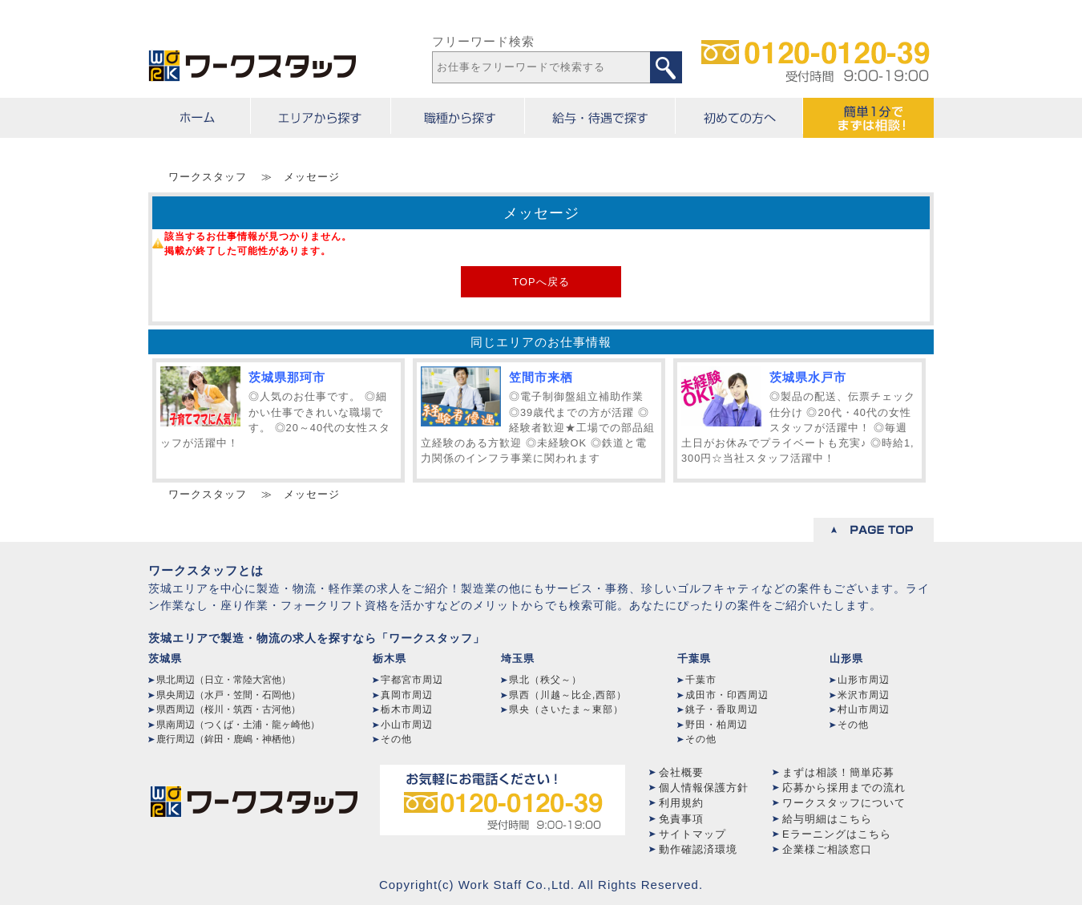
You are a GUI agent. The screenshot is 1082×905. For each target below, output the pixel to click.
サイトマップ (692, 834)
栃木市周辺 (407, 709)
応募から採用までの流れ (844, 788)
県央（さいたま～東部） (566, 709)
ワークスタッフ (207, 177)
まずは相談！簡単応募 (838, 772)
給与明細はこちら (827, 819)
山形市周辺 (864, 679)
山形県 (846, 658)
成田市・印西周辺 (727, 695)
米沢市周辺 (864, 695)
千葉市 (701, 679)
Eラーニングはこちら (836, 834)
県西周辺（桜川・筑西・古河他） (228, 709)
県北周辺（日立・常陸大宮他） (223, 679)
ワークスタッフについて (844, 803)
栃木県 (389, 658)
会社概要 (681, 772)
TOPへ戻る (540, 282)
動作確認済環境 (698, 849)
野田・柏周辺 (716, 724)
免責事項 (681, 819)
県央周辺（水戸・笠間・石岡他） (228, 695)
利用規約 (681, 803)
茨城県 (165, 658)
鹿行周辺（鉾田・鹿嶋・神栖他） (228, 739)
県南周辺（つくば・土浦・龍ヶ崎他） (238, 724)
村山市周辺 (864, 709)
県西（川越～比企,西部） (568, 695)
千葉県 (694, 658)
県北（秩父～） (545, 679)
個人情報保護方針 (704, 788)
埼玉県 (518, 658)
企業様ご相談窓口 (827, 849)
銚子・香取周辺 (721, 709)
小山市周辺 (407, 724)
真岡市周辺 (407, 695)
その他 (396, 739)
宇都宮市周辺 (412, 679)
